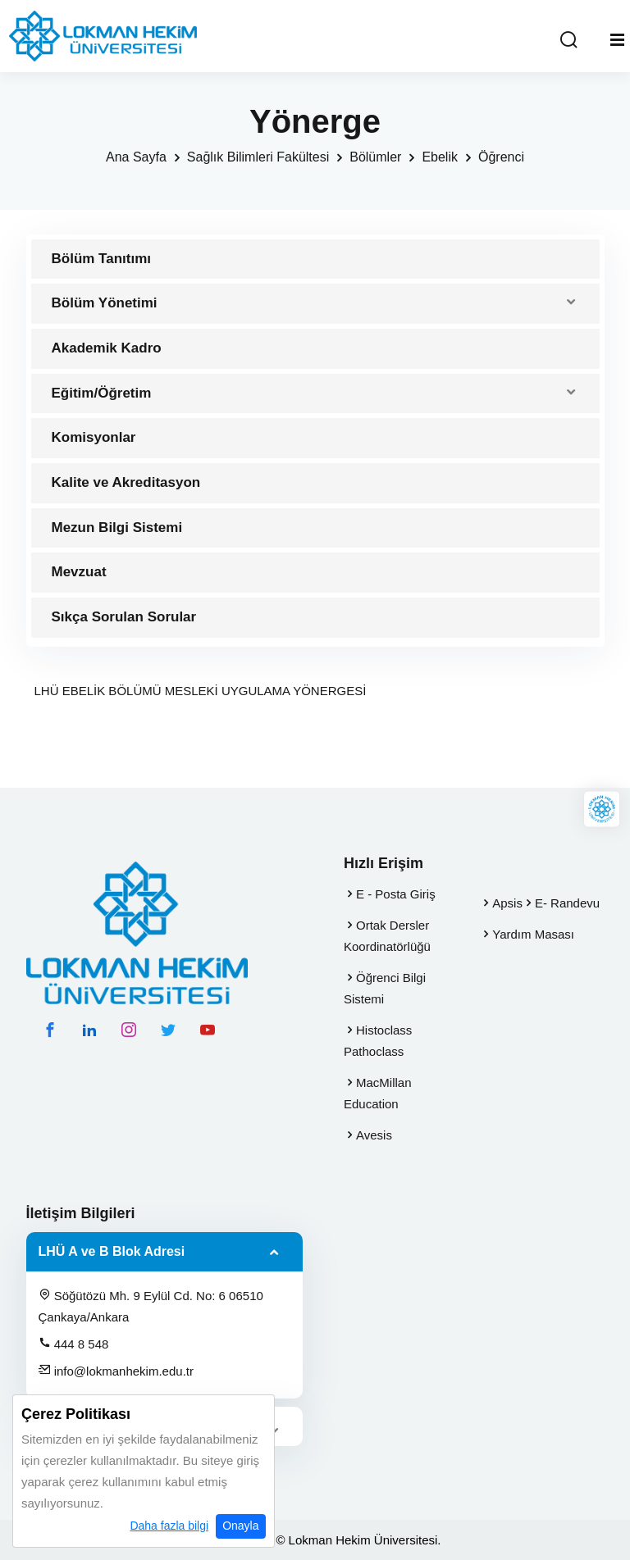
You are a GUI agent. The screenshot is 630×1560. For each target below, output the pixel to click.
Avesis (374, 1135)
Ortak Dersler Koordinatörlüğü (387, 935)
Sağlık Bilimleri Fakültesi (258, 157)
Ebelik (440, 157)
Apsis (507, 903)
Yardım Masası (533, 934)
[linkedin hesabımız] (89, 1029)
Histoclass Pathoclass (378, 1040)
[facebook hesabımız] (50, 1029)
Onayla (240, 1525)
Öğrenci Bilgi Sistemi (385, 988)
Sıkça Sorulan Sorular (124, 617)
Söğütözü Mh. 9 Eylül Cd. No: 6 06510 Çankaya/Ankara (151, 1306)
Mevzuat (79, 572)
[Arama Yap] (568, 40)
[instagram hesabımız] (128, 1029)
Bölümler (375, 157)
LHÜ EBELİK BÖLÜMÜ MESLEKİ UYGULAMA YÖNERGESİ (200, 691)
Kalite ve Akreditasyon (126, 482)
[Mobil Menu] (617, 40)
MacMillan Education (378, 1093)
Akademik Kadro (107, 348)
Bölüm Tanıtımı (102, 258)
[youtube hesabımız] (207, 1029)
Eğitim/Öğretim (102, 393)
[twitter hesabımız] (168, 1029)
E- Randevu (567, 903)
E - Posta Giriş (396, 894)
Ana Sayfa (136, 157)
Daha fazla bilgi (169, 1525)
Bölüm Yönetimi (105, 303)
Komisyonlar (94, 437)
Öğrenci (501, 157)
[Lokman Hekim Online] (601, 808)
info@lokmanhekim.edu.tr (116, 1370)
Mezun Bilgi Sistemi (117, 527)
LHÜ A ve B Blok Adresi (112, 1251)
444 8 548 (74, 1343)
